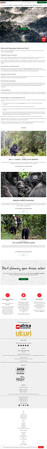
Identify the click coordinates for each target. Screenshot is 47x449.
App (23, 411)
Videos (23, 437)
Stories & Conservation (34, 5)
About (23, 441)
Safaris (23, 420)
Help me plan (23, 28)
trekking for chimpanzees (28, 68)
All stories (23, 433)
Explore (23, 169)
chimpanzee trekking (9, 51)
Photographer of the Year (23, 436)
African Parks (22, 103)
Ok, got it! (40, 447)
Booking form (23, 426)
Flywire (23, 303)
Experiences (16, 5)
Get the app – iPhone (23, 414)
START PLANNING (42, 2)
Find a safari (3, 5)
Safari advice (26, 5)
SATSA (23, 308)
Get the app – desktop (23, 417)
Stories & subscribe (23, 430)
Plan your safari (10, 5)
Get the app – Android (23, 416)
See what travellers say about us (23, 313)
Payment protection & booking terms (23, 428)
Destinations (21, 5)
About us (40, 5)
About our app (23, 418)
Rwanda (11, 50)
